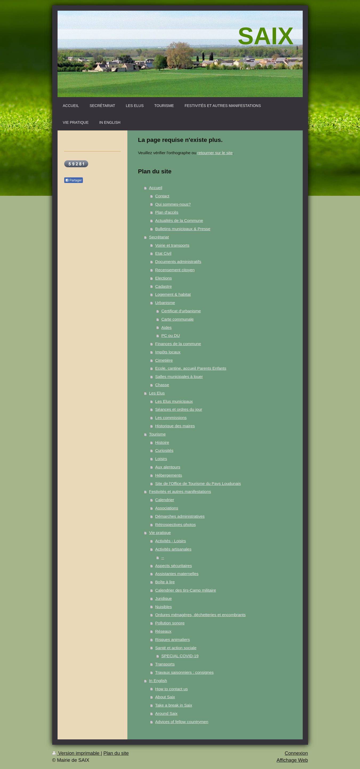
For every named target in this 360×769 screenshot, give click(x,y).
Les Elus (157, 393)
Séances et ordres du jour (178, 409)
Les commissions (171, 417)
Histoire (162, 442)
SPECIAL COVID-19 (180, 656)
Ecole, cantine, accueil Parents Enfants (190, 368)
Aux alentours (167, 467)
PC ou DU (170, 335)
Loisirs (161, 458)
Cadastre (163, 286)
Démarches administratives (180, 516)
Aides (166, 327)
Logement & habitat (173, 294)
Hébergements (168, 475)
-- (162, 557)
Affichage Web (292, 760)
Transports (165, 664)
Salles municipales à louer (179, 376)
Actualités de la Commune (179, 220)
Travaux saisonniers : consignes (184, 672)
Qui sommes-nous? (173, 204)
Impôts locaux (167, 352)
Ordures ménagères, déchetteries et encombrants (200, 614)
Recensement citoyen (175, 270)
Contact (162, 196)
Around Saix (166, 713)
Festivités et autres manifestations (180, 491)
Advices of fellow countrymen (181, 721)
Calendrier (164, 499)
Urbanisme (165, 302)
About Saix (165, 697)
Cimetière (164, 360)
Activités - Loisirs (170, 541)
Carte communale (177, 319)
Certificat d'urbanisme (181, 311)
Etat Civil (163, 253)
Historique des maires (175, 426)
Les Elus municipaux (174, 401)
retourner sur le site (215, 152)
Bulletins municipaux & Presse (182, 228)
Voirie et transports (172, 245)
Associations (166, 508)
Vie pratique (160, 532)
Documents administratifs (178, 261)
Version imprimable (76, 753)
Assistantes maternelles (177, 573)
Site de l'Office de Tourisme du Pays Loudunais (198, 483)
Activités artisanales (173, 549)
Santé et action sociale (175, 648)
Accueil (155, 187)
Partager (73, 180)
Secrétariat (159, 237)
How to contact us (171, 689)
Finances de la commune (178, 343)
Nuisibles (163, 606)
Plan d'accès (166, 212)
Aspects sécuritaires (173, 565)
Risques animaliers (172, 639)
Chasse (162, 384)
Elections (163, 278)
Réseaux (163, 631)
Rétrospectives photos (175, 524)
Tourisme (157, 434)
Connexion (296, 753)
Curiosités (164, 450)
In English (158, 680)
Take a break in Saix (173, 705)
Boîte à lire (165, 582)
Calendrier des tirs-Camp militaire (185, 590)
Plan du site (116, 753)
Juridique (163, 598)
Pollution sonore (169, 623)
